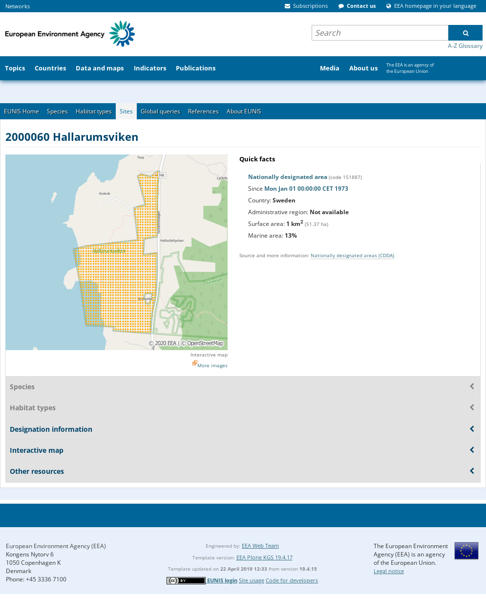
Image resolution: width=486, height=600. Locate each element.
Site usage (251, 580)
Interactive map (209, 354)
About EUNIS (244, 111)
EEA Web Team (260, 545)
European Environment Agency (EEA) (56, 546)
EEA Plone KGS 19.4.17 (264, 557)
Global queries (160, 111)
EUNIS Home (21, 111)
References (203, 111)
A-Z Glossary (465, 46)
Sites (126, 111)
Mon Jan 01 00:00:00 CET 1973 (306, 188)
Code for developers (292, 580)
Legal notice (389, 571)
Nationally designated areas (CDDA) (352, 255)
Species (57, 111)
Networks (17, 6)
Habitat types (94, 111)
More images (212, 365)
